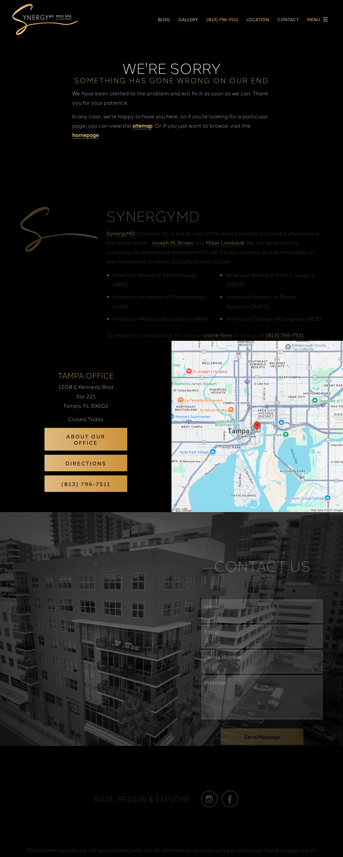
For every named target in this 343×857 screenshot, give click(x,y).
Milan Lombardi (225, 252)
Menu (319, 19)
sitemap (142, 125)
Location (257, 19)
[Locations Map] (257, 425)
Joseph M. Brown (172, 252)
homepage (85, 134)
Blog (164, 19)
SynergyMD (120, 242)
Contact (288, 19)
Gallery (188, 19)
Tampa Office (86, 375)
